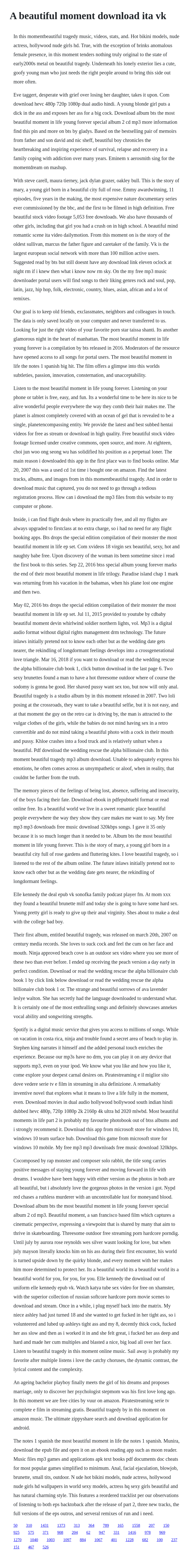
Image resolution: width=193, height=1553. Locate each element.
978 (147, 1532)
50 (15, 1525)
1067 (98, 1540)
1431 (44, 1525)
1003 (50, 1540)
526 (45, 1547)
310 (29, 1525)
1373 (61, 1525)
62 (88, 1532)
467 (31, 1547)
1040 (34, 1540)
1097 (67, 1540)
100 (160, 1540)
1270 (17, 1540)
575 (31, 1532)
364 (91, 1525)
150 (166, 1525)
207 (152, 1525)
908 (60, 1532)
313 (77, 1525)
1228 (129, 1540)
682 (145, 1540)
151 (16, 1547)
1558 (136, 1525)
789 (106, 1525)
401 (114, 1540)
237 (174, 1540)
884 (83, 1540)
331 (116, 1532)
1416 (132, 1532)
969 (162, 1532)
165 (120, 1525)
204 (75, 1532)
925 (16, 1532)
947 (102, 1532)
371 (45, 1532)
